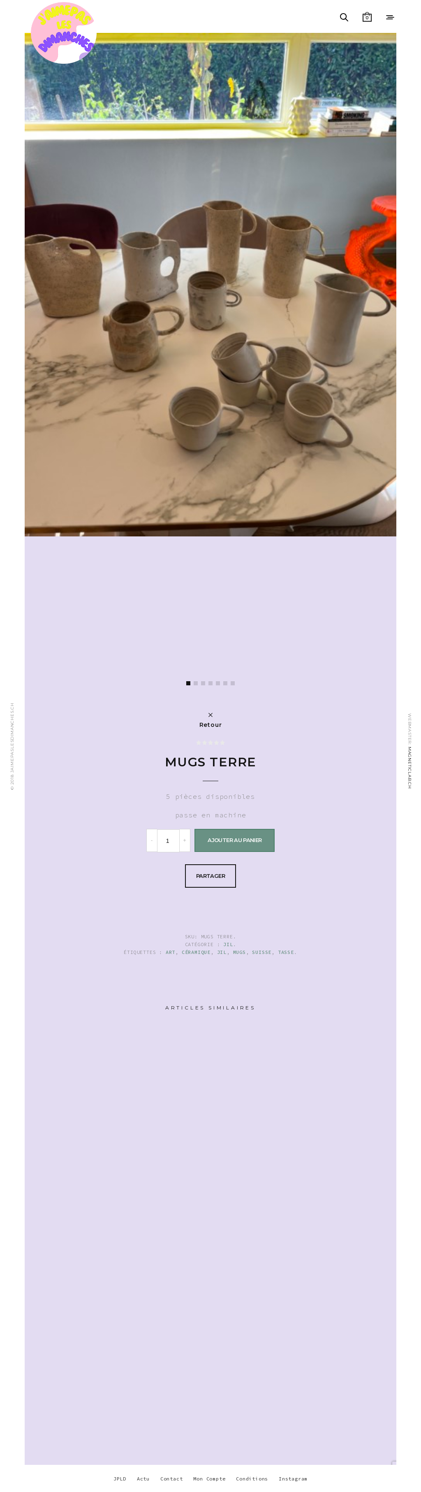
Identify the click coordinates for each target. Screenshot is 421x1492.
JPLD (119, 1479)
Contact (171, 1479)
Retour (210, 724)
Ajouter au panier (234, 840)
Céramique (196, 952)
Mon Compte (209, 1479)
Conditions (252, 1479)
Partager (210, 875)
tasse (286, 952)
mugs (239, 952)
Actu (143, 1479)
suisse (261, 952)
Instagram (293, 1479)
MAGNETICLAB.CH (409, 767)
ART (170, 952)
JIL (222, 952)
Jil (228, 944)
